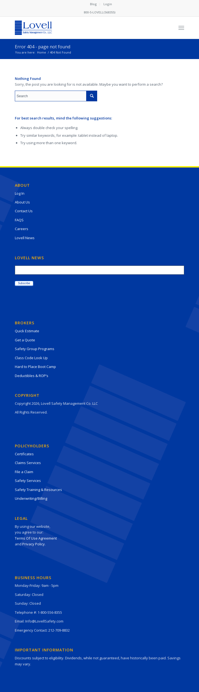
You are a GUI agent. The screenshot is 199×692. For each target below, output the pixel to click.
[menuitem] (93, 4)
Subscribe (24, 283)
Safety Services (28, 480)
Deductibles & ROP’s (31, 375)
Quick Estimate (27, 330)
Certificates (24, 453)
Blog (93, 4)
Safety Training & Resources (38, 489)
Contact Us (24, 210)
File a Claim (24, 471)
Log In (19, 193)
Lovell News (25, 237)
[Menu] (181, 27)
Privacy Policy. (34, 544)
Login (107, 4)
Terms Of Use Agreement (36, 538)
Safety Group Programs (34, 348)
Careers (21, 228)
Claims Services (28, 462)
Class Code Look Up (31, 357)
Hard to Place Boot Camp (35, 366)
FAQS (19, 219)
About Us (22, 202)
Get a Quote (25, 339)
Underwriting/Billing (31, 498)
